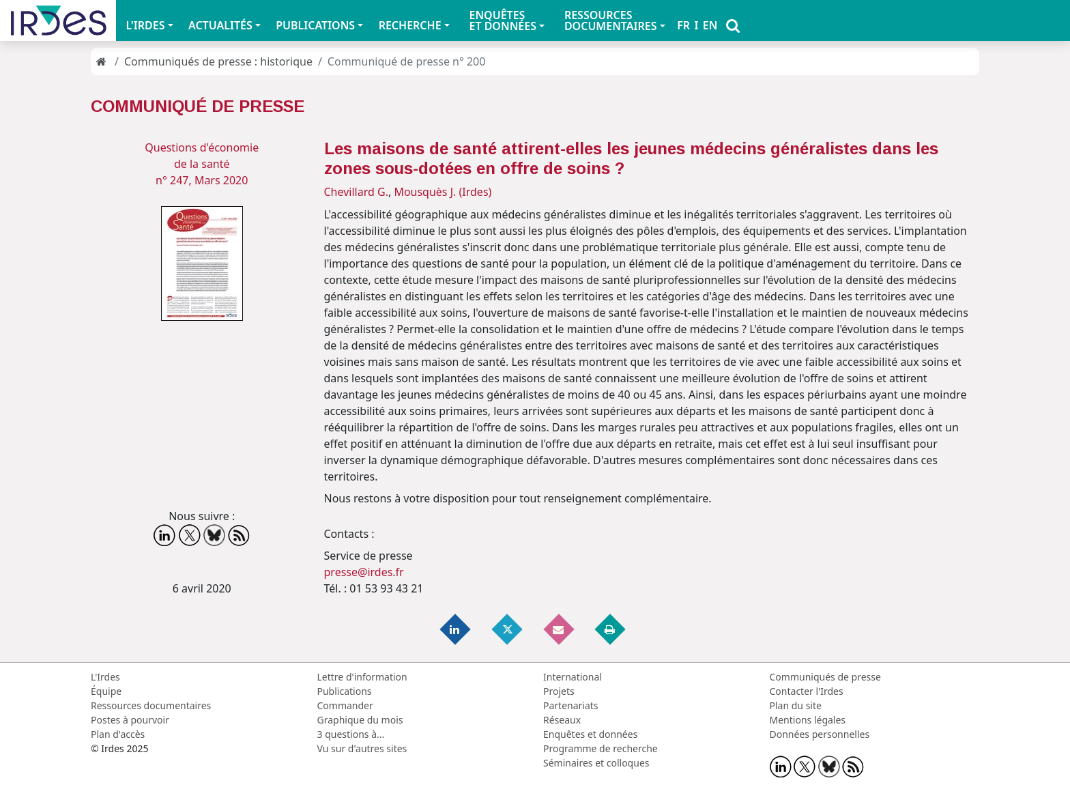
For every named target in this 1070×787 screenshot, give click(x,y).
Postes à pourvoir (130, 719)
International (572, 676)
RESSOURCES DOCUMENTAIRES (610, 20)
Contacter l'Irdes (806, 691)
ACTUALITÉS (220, 25)
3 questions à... (351, 734)
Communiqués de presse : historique (218, 61)
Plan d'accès (118, 734)
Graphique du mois (360, 719)
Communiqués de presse (825, 676)
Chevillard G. (356, 191)
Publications (344, 691)
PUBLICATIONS (315, 25)
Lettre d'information (362, 676)
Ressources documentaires (151, 705)
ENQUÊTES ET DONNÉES (502, 20)
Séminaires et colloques (596, 762)
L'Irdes (105, 676)
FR (683, 25)
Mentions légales (808, 719)
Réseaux (562, 719)
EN (710, 25)
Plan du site (796, 705)
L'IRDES (145, 25)
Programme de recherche (600, 748)
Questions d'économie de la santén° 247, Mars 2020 (202, 164)
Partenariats (570, 705)
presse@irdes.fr (364, 571)
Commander (345, 705)
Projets (559, 691)
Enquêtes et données (590, 734)
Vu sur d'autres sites (362, 748)
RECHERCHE (410, 25)
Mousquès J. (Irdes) (442, 191)
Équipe (106, 691)
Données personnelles (820, 734)
